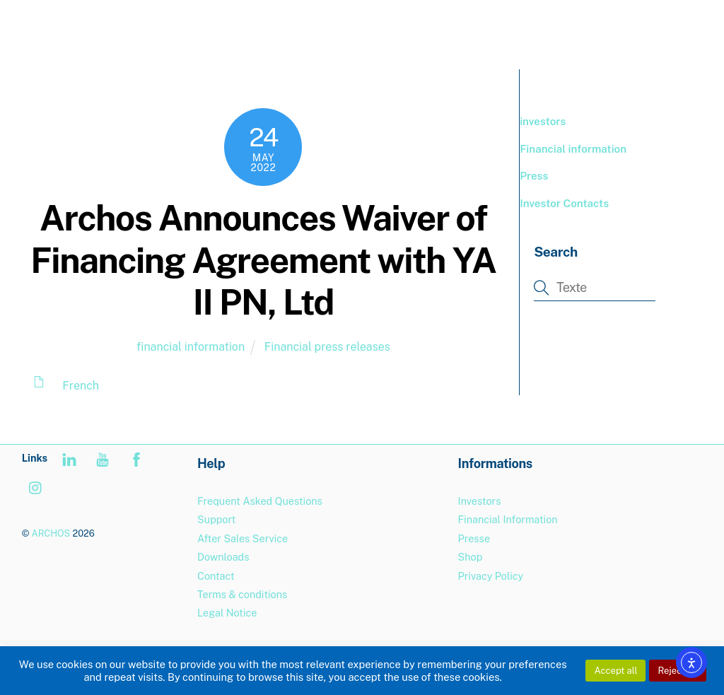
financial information (190, 347)
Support (216, 519)
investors (543, 121)
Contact (216, 576)
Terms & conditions (242, 594)
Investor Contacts (564, 203)
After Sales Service (242, 538)
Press (534, 176)
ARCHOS (50, 533)
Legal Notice (227, 613)
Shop (470, 557)
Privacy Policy (491, 576)
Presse (474, 538)
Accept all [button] (615, 670)
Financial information (573, 149)
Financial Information (508, 519)
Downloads (223, 557)
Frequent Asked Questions (259, 501)
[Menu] (681, 19)
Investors (479, 501)
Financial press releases (327, 347)
